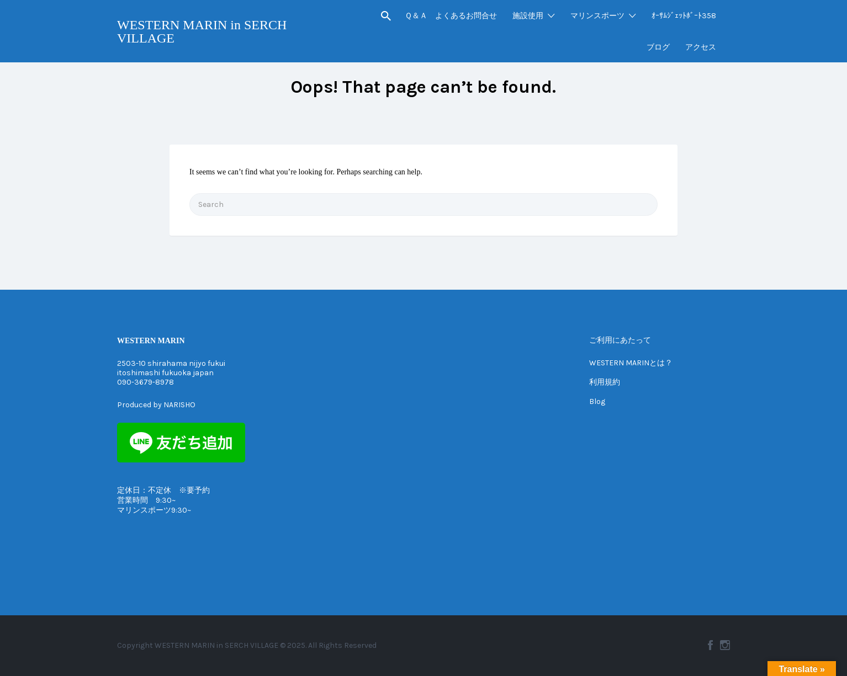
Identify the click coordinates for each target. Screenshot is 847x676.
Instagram (725, 645)
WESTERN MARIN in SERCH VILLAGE (202, 31)
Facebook (710, 645)
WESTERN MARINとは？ (631, 363)
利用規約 (604, 382)
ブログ (658, 47)
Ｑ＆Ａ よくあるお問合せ (451, 15)
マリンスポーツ (597, 15)
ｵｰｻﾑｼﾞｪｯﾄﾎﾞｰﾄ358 (684, 15)
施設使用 (527, 15)
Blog (597, 401)
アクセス (700, 47)
